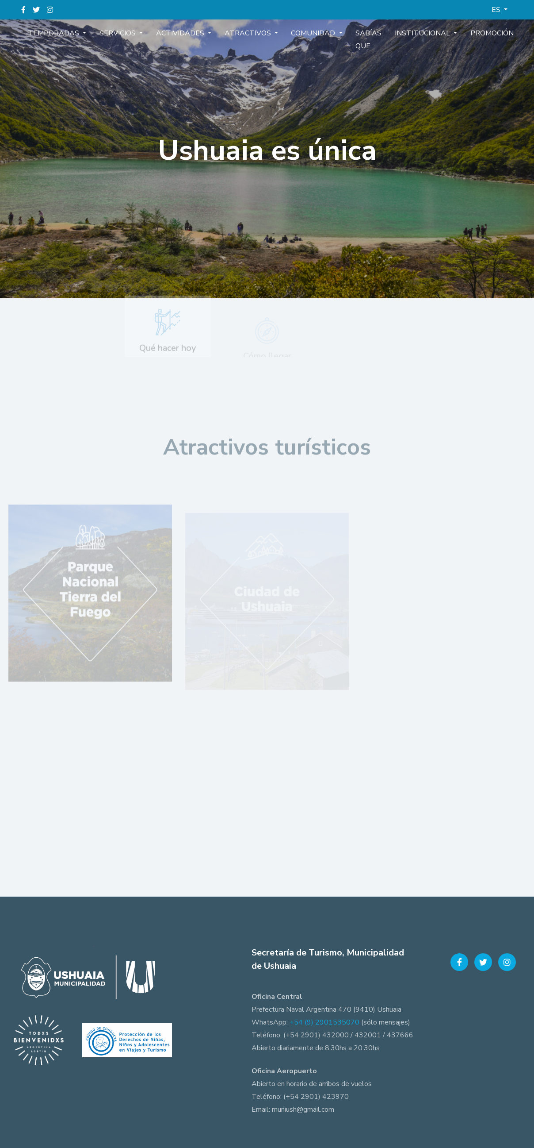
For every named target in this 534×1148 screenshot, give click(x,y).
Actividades (186, 33)
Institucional (404, 33)
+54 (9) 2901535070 (324, 1022)
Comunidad (307, 33)
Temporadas (72, 33)
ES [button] (497, 10)
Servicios (130, 33)
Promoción (466, 33)
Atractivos (248, 33)
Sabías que (356, 39)
